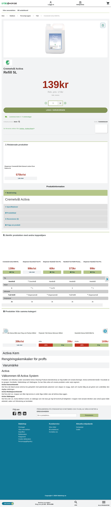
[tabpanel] (55, 39)
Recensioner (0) (12, 219)
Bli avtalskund (53, 429)
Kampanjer (79, 427)
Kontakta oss (53, 432)
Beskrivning (10, 193)
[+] (65, 103)
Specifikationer (11, 207)
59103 (17, 122)
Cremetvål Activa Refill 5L (52, 16)
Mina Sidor (52, 427)
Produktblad (10, 213)
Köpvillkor (21, 432)
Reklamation (22, 434)
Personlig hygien (25, 16)
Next (105, 331)
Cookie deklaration (24, 439)
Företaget (21, 427)
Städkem (12, 16)
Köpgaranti (22, 437)
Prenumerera (89, 415)
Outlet (78, 429)
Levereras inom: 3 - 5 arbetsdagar (20, 117)
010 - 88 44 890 (48, 504)
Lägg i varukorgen (55, 110)
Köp (11, 272)
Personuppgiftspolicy (25, 441)
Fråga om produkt (12, 225)
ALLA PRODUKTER (103, 503)
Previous (6, 331)
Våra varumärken (24, 429)
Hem (3, 16)
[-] (46, 103)
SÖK (75, 503)
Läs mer (21, 178)
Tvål (37, 16)
